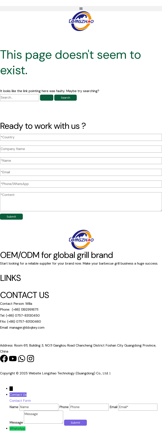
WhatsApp (17, 428)
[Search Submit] (46, 98)
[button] (81, 8)
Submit (11, 217)
